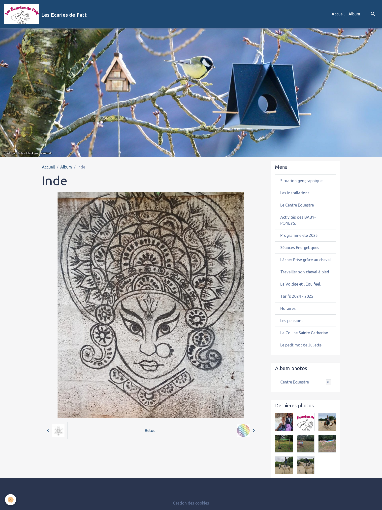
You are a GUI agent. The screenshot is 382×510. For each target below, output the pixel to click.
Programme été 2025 (299, 235)
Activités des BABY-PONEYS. (298, 220)
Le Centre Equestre (297, 205)
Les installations (295, 193)
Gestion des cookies (191, 503)
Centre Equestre (305, 382)
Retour (151, 430)
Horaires (288, 308)
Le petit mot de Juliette (300, 345)
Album (354, 14)
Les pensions (291, 320)
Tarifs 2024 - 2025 (296, 296)
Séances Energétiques (299, 247)
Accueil (338, 14)
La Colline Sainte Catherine (304, 333)
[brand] (45, 14)
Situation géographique (301, 180)
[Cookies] (10, 499)
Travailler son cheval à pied (304, 272)
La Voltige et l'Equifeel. (300, 284)
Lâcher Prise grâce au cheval (305, 259)
